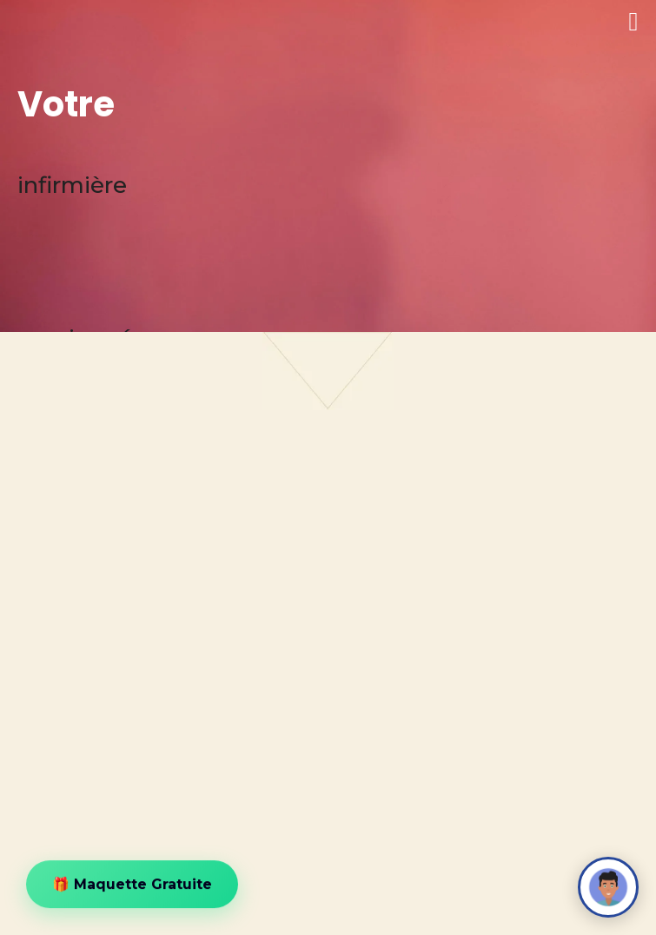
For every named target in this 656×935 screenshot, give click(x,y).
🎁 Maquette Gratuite (132, 885)
